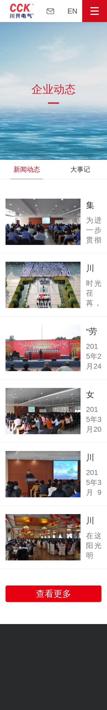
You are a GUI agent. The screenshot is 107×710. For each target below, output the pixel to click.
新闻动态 (27, 169)
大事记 (80, 169)
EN (73, 11)
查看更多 (53, 594)
